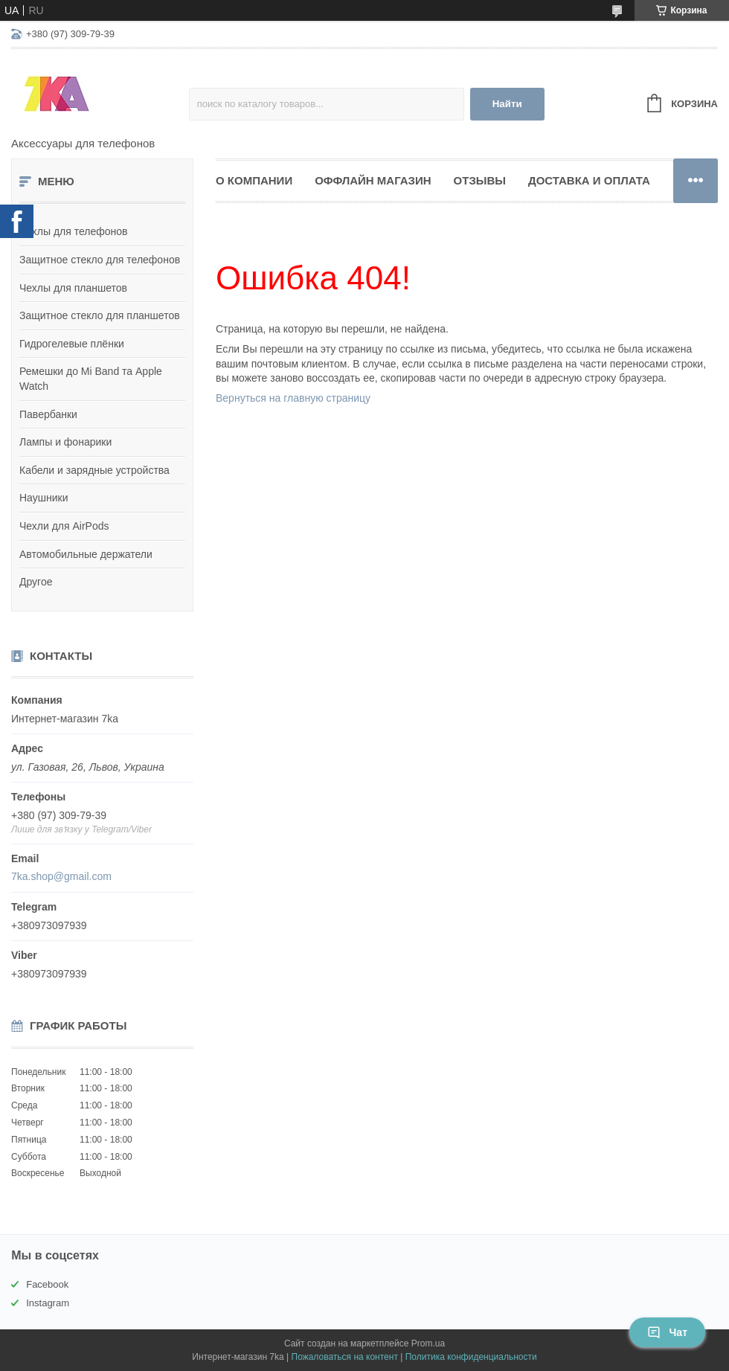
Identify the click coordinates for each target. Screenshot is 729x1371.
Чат (667, 1332)
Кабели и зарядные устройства (94, 470)
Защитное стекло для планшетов (99, 315)
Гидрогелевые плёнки (71, 344)
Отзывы (480, 180)
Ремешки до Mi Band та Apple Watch (90, 378)
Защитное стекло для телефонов (99, 260)
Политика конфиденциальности (471, 1357)
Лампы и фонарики (65, 442)
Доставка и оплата (589, 180)
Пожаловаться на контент (345, 1357)
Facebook (47, 1284)
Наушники (43, 498)
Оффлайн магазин (373, 180)
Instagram (47, 1303)
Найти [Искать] (507, 103)
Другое (35, 582)
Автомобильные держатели (85, 554)
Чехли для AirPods (64, 526)
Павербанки (48, 414)
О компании (254, 180)
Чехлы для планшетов (73, 288)
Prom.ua (428, 1343)
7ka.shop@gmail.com (61, 876)
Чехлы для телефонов (73, 231)
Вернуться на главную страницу (293, 398)
